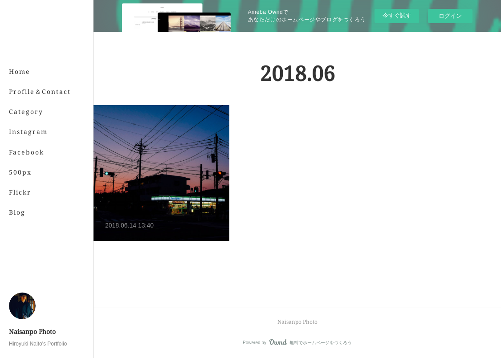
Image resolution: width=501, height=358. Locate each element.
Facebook (26, 152)
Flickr (20, 192)
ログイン (450, 15)
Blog (17, 212)
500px (20, 172)
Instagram (28, 131)
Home (19, 71)
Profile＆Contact (40, 91)
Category (26, 111)
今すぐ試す (397, 15)
